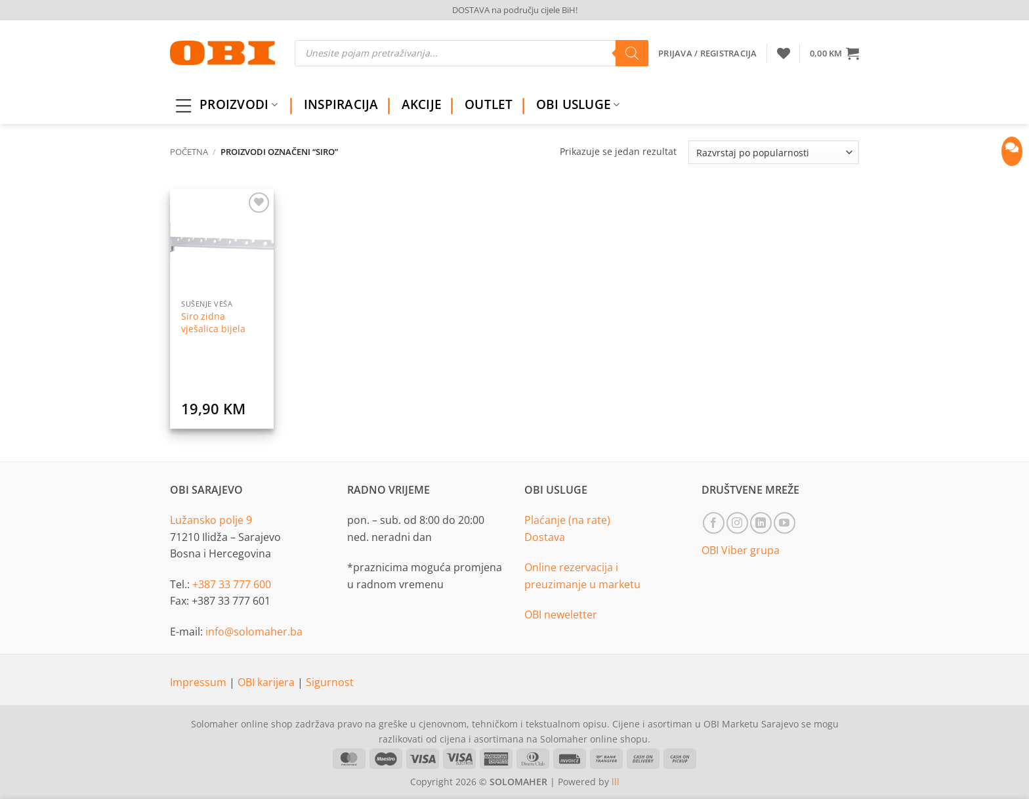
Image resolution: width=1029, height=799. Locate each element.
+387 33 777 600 (231, 584)
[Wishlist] (783, 53)
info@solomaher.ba (254, 631)
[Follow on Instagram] (737, 523)
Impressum (199, 682)
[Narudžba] (773, 152)
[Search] (632, 53)
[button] (834, 53)
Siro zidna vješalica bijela (213, 323)
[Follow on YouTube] (784, 523)
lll (616, 781)
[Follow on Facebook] (713, 523)
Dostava (544, 537)
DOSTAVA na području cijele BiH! (515, 10)
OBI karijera (267, 682)
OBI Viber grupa (741, 550)
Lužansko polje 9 (211, 520)
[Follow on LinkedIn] (761, 523)
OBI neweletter (560, 614)
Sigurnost (330, 682)
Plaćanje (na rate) (567, 520)
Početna (189, 152)
